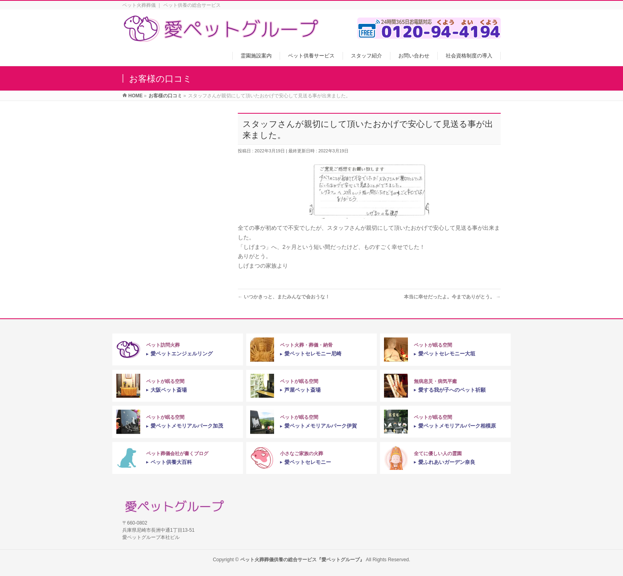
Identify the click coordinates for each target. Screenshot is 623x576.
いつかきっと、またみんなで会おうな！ (284, 297)
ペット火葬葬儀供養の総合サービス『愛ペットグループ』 (302, 559)
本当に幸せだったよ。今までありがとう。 (452, 297)
